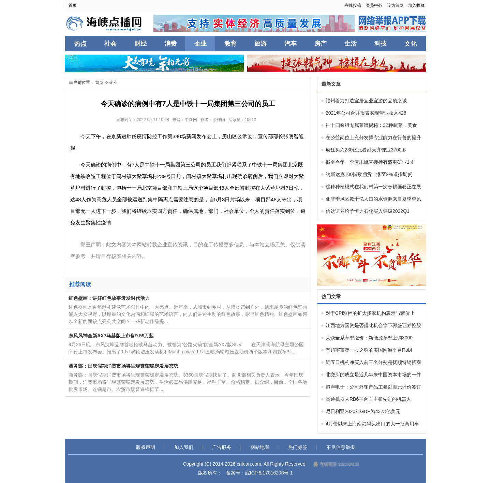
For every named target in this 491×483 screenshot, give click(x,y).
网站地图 (259, 447)
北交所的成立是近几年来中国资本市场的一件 (373, 374)
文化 (410, 43)
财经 (140, 43)
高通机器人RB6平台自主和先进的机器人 (368, 399)
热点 (80, 43)
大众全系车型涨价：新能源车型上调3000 (369, 337)
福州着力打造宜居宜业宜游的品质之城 (366, 100)
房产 (320, 43)
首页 (73, 5)
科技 (380, 43)
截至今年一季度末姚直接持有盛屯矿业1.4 (369, 162)
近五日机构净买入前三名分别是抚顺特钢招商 (373, 362)
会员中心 (374, 5)
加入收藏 (416, 5)
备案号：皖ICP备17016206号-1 (259, 472)
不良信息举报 (340, 447)
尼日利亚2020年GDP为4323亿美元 (363, 411)
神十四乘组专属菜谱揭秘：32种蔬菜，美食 (371, 125)
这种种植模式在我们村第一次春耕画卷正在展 (373, 186)
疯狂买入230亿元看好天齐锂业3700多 (366, 149)
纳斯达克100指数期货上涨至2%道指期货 (369, 174)
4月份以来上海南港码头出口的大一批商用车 (372, 423)
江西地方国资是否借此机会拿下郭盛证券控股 (373, 325)
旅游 (260, 43)
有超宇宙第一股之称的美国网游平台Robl (369, 350)
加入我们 (183, 447)
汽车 (290, 43)
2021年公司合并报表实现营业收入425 (366, 113)
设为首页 (395, 5)
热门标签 (297, 447)
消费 (170, 43)
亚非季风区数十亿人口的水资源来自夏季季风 (373, 199)
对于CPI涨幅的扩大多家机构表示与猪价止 (370, 313)
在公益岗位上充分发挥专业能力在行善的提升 (373, 137)
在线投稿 (353, 5)
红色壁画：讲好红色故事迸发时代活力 (109, 298)
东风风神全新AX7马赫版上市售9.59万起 (111, 335)
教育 (230, 43)
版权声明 (145, 447)
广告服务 (221, 447)
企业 (200, 43)
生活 (350, 43)
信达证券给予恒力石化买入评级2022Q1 (368, 211)
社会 (110, 43)
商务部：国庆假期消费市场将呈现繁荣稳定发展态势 (123, 366)
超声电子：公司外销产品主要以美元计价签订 (373, 387)
